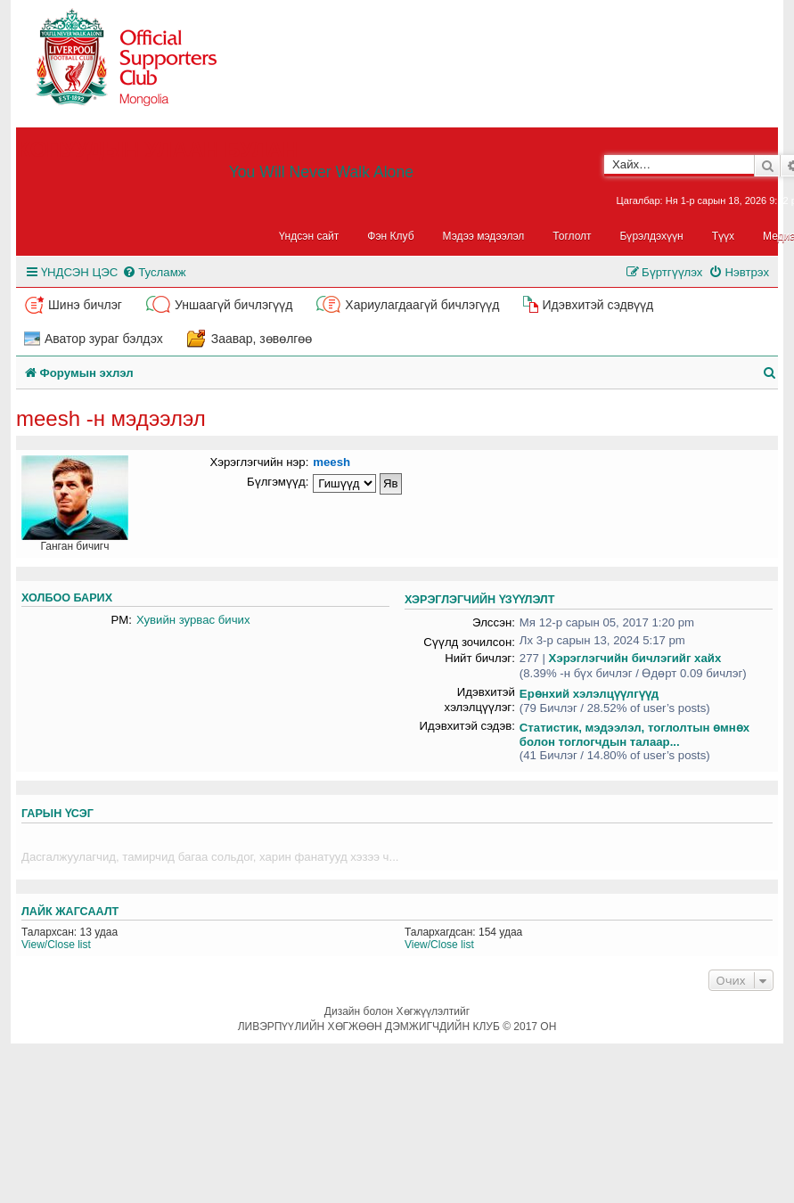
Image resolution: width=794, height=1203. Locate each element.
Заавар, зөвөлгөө (262, 338)
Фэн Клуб (390, 236)
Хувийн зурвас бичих (193, 619)
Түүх (723, 236)
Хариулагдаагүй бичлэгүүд (422, 305)
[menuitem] (153, 272)
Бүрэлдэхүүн (651, 236)
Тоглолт (572, 236)
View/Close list (56, 944)
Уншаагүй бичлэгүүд (233, 305)
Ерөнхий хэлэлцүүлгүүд (589, 693)
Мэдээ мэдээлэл (484, 236)
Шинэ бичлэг (85, 305)
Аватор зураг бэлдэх (104, 338)
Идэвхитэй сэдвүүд (597, 305)
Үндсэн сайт (309, 236)
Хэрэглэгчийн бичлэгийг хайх (635, 658)
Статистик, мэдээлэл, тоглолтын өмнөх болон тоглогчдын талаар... (634, 735)
